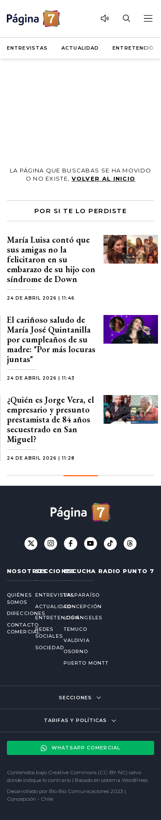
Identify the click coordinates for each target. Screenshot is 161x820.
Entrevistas (27, 48)
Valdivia (77, 640)
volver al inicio (104, 178)
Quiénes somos (14, 598)
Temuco (76, 629)
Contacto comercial (14, 628)
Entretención (135, 48)
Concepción (83, 606)
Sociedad (42, 648)
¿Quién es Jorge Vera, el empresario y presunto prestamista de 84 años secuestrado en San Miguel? (50, 419)
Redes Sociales (42, 632)
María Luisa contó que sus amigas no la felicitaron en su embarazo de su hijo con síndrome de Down (51, 259)
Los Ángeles (83, 618)
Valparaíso (82, 595)
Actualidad (80, 48)
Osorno (76, 651)
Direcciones (14, 613)
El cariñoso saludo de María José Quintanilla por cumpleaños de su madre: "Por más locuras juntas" (51, 339)
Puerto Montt (86, 663)
